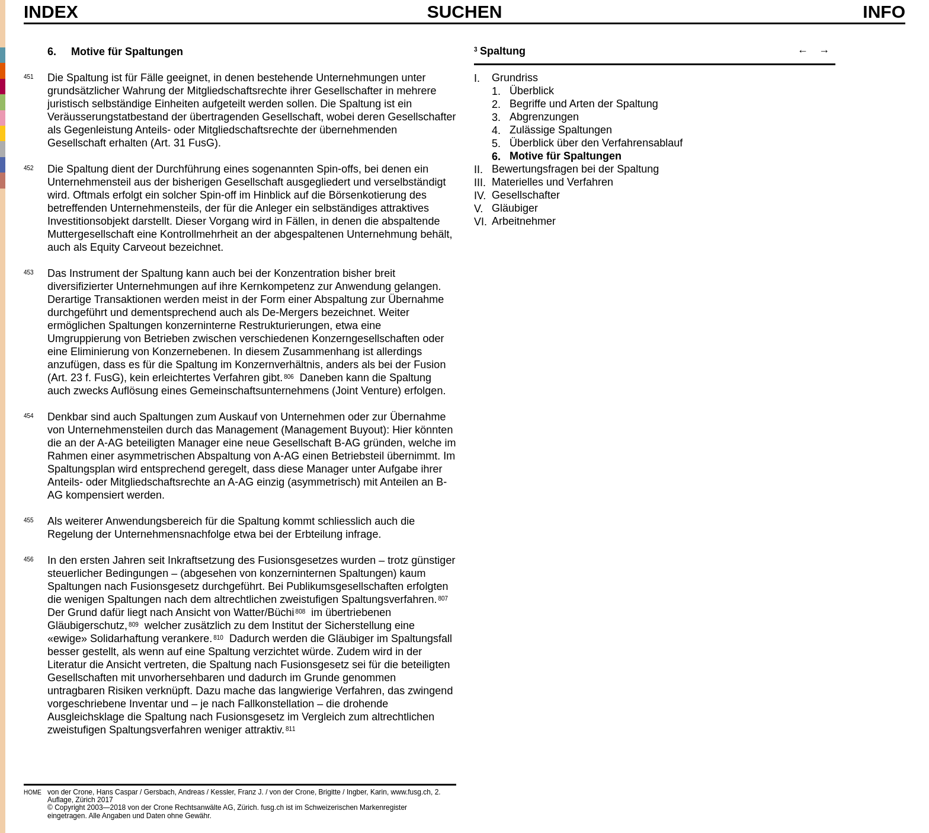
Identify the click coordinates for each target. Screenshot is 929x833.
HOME (32, 792)
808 (301, 610)
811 (291, 728)
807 (443, 597)
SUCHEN (464, 11)
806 (289, 376)
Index (51, 12)
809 (134, 623)
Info (884, 12)
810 (218, 636)
